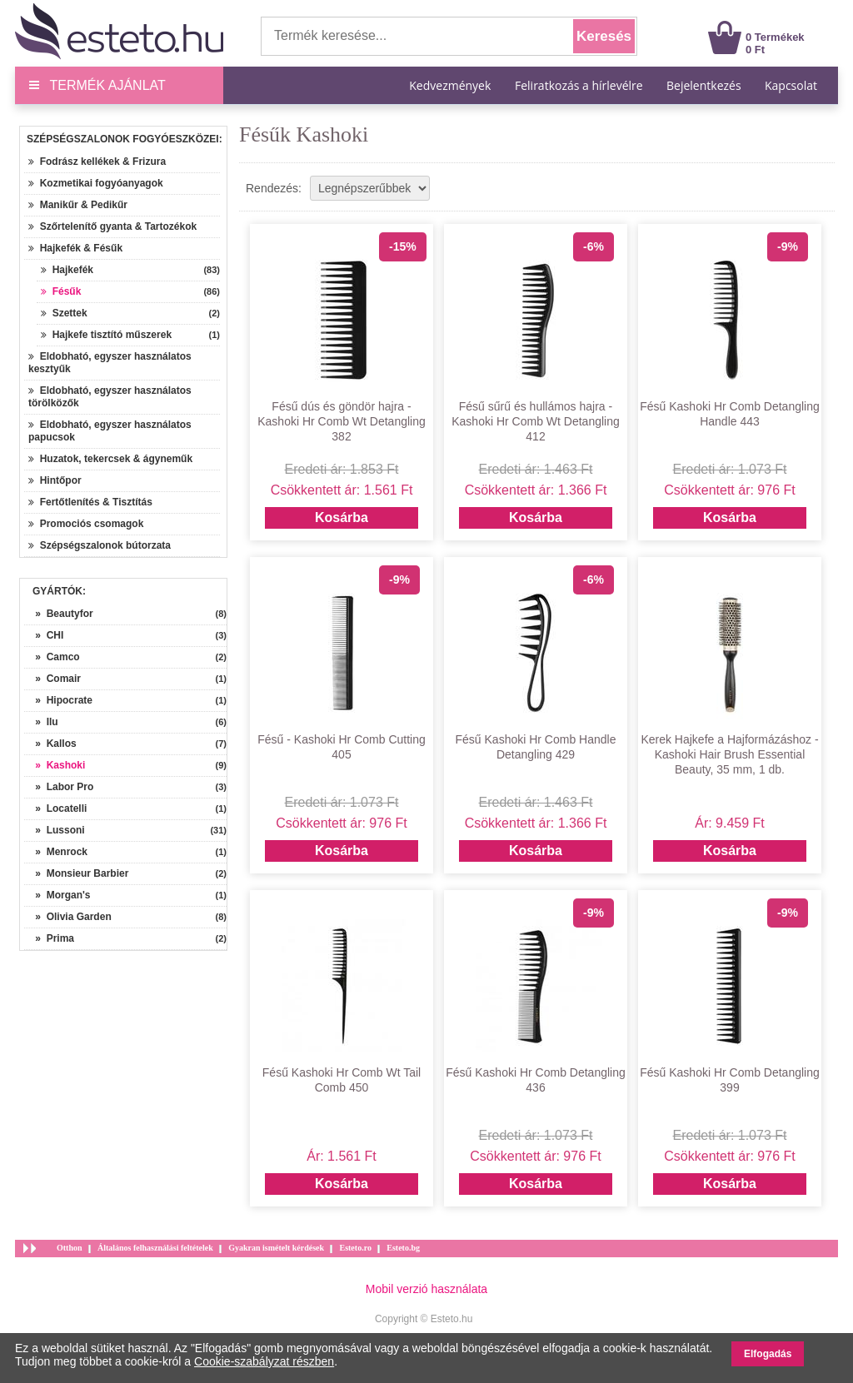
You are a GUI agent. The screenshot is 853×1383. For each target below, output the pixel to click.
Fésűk (61, 291)
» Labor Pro (58, 787)
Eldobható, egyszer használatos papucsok (110, 431)
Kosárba (341, 517)
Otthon (69, 1247)
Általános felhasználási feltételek (155, 1247)
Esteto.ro (355, 1247)
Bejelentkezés (703, 85)
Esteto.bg (403, 1247)
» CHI (43, 635)
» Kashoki (54, 765)
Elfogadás (767, 1354)
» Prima (49, 938)
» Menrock (55, 852)
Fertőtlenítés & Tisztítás (90, 502)
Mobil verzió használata (426, 1289)
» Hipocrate (58, 700)
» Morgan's (57, 895)
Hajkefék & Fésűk (75, 248)
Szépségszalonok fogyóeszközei (123, 139)
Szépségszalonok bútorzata (99, 545)
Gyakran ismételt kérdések (276, 1247)
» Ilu (41, 722)
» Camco (52, 657)
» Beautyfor (58, 613)
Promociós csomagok (85, 524)
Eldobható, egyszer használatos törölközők (110, 397)
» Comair (52, 678)
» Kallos (50, 743)
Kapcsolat (791, 85)
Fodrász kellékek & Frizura (97, 161)
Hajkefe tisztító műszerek (106, 335)
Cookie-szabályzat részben (264, 1361)
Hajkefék (67, 270)
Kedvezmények (451, 85)
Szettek (64, 313)
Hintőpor (55, 480)
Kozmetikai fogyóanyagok (95, 183)
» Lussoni (54, 830)
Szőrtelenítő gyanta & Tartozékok (112, 226)
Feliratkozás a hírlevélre (579, 85)
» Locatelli (55, 808)
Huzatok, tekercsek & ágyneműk (110, 459)
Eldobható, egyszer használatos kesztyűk (110, 363)
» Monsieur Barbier (76, 873)
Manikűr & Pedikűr (77, 205)
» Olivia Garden (68, 917)
